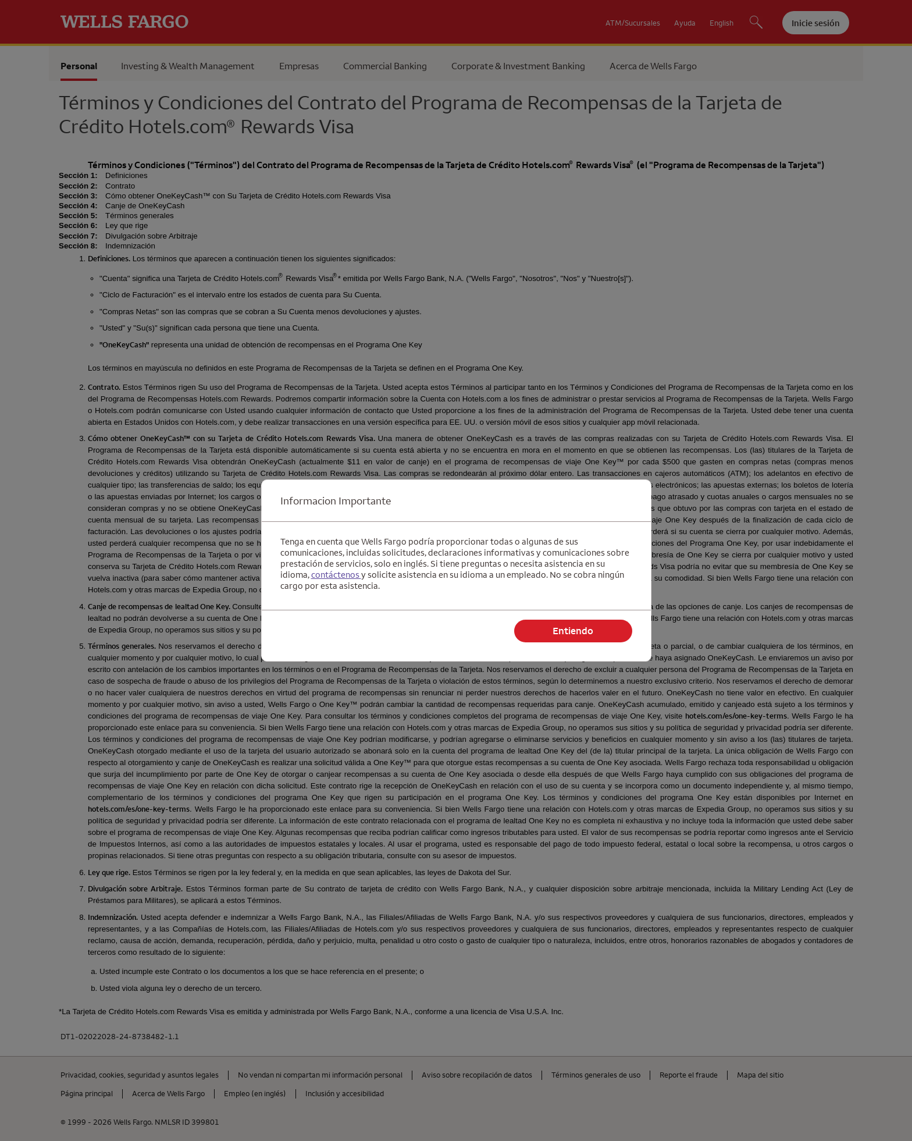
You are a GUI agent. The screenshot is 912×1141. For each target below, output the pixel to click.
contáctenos (336, 574)
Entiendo (573, 630)
